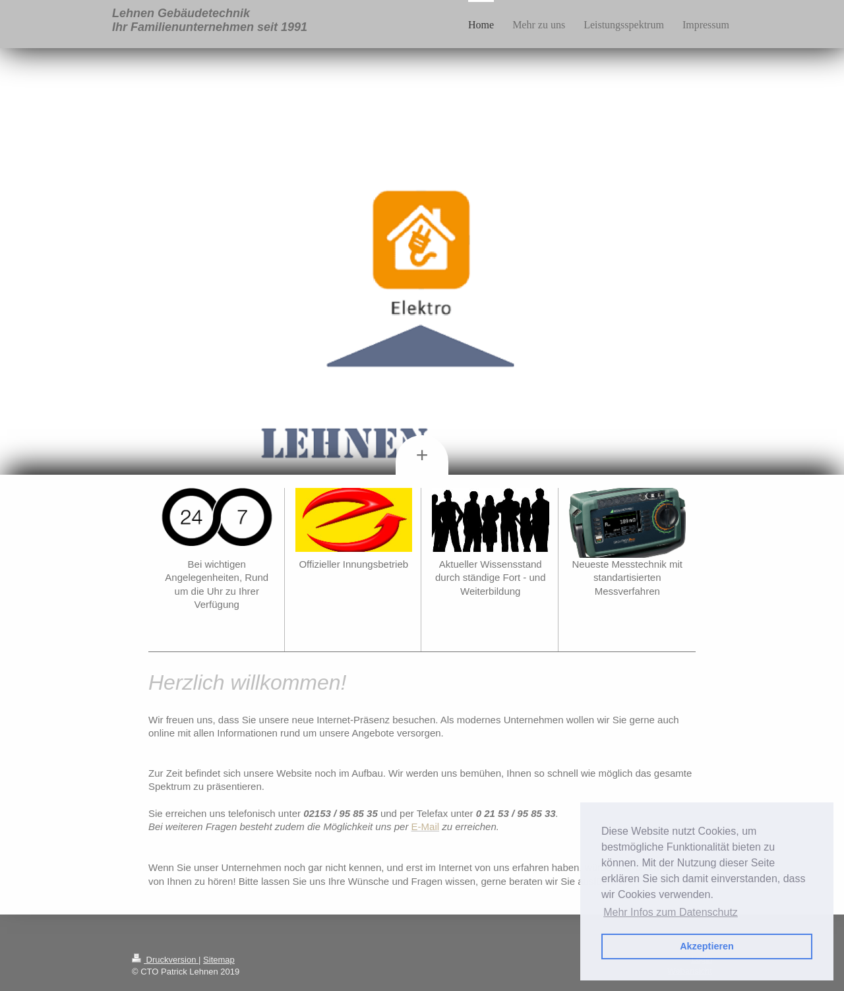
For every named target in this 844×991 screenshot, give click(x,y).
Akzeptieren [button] (707, 946)
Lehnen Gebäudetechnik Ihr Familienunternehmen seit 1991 (209, 20)
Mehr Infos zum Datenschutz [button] (670, 912)
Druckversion (165, 960)
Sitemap (219, 960)
